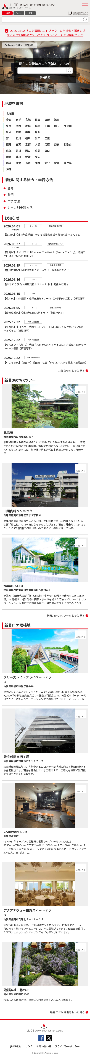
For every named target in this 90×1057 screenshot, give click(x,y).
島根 (18, 150)
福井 (8, 144)
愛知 (37, 138)
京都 (28, 144)
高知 (37, 157)
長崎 (28, 163)
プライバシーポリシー (67, 1046)
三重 (47, 138)
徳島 (8, 157)
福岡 (8, 163)
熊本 (37, 163)
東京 (8, 126)
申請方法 (13, 201)
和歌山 (68, 144)
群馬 (37, 126)
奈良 (56, 144)
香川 (18, 157)
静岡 (37, 132)
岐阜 (28, 138)
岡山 (28, 150)
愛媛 (28, 157)
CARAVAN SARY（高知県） (19, 45)
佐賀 (18, 163)
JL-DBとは (16, 1046)
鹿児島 (68, 163)
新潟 (8, 132)
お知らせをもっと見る (71, 370)
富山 (8, 138)
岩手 (18, 119)
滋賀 (18, 144)
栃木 (18, 126)
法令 (10, 188)
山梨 (28, 132)
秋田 (37, 119)
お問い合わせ (43, 1046)
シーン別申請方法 (20, 207)
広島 (37, 150)
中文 (30, 13)
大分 (47, 163)
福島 (56, 119)
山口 (47, 150)
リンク (29, 1046)
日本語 (7, 13)
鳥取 (8, 150)
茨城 (28, 126)
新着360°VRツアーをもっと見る (66, 615)
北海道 (10, 113)
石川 (18, 138)
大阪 (37, 144)
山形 (47, 119)
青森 (8, 119)
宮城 (28, 119)
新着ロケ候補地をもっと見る (67, 1012)
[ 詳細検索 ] (45, 77)
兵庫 (47, 144)
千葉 (47, 126)
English (18, 13)
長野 (18, 132)
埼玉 (56, 126)
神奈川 (68, 126)
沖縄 (8, 169)
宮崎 (56, 163)
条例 (10, 195)
